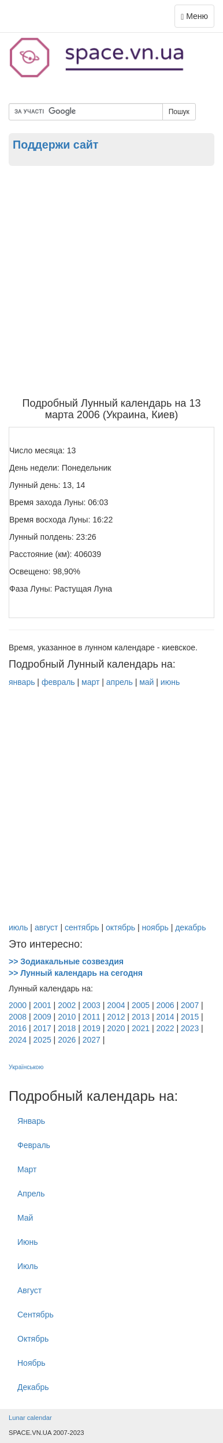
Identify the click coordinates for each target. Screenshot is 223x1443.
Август (29, 1290)
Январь (31, 1121)
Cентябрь (35, 1314)
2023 (190, 1028)
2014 (165, 1016)
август (46, 927)
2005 (141, 1005)
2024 (18, 1039)
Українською (26, 1066)
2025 (42, 1039)
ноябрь (155, 927)
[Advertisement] (111, 281)
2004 (116, 1005)
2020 (116, 1028)
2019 (92, 1028)
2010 (67, 1016)
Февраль (33, 1145)
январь (22, 682)
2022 (165, 1028)
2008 (18, 1016)
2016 (18, 1028)
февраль (58, 682)
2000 (18, 1005)
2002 (67, 1005)
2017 (42, 1028)
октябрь (120, 927)
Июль (27, 1266)
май (146, 682)
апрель (119, 682)
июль (18, 927)
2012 (116, 1016)
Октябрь (33, 1338)
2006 (165, 1005)
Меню (197, 19)
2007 (190, 1005)
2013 (141, 1016)
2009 (42, 1016)
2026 (67, 1039)
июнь (170, 682)
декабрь (190, 927)
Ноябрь (31, 1363)
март (90, 682)
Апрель (31, 1193)
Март (27, 1169)
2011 (92, 1016)
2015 (190, 1016)
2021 (141, 1028)
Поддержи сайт (55, 144)
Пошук (179, 112)
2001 (42, 1005)
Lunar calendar (30, 1417)
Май (25, 1217)
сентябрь (82, 927)
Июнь (27, 1242)
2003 (92, 1005)
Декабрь (33, 1387)
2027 (92, 1039)
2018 (67, 1028)
